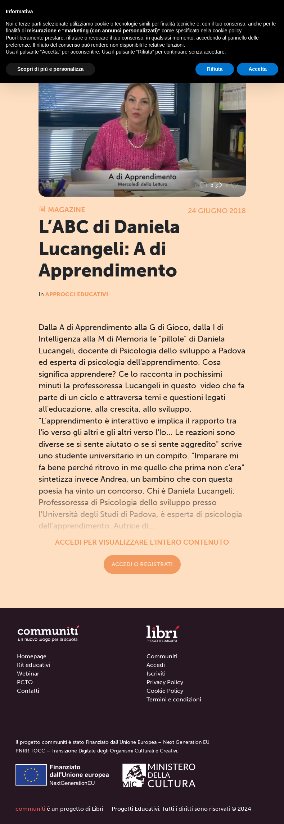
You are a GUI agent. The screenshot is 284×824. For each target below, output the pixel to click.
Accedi (155, 665)
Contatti (28, 690)
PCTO (25, 682)
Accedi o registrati (142, 564)
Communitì (161, 656)
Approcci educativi (76, 294)
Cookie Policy (164, 690)
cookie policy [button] (227, 30)
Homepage (31, 656)
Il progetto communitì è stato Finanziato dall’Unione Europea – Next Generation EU (112, 742)
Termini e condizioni (173, 699)
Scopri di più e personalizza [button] (50, 69)
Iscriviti (156, 673)
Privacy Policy (164, 682)
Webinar (28, 673)
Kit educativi (33, 665)
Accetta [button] (257, 69)
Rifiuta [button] (215, 69)
